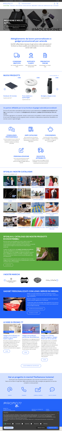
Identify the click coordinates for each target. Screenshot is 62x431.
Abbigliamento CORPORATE (38, 187)
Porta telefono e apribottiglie (27, 96)
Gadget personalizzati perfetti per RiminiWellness (30, 336)
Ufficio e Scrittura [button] (27, 5)
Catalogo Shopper (10, 213)
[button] (58, 413)
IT (56, 1)
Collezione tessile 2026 (52, 187)
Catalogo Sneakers (24, 199)
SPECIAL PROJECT (10, 227)
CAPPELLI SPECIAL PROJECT (24, 227)
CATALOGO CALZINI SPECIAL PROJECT (52, 214)
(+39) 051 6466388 (8, 1)
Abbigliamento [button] (35, 5)
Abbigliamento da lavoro (24, 187)
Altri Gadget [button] (56, 5)
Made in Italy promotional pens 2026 (52, 228)
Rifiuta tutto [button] (41, 427)
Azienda (47, 409)
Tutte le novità (54, 75)
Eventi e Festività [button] (18, 5)
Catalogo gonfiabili (38, 213)
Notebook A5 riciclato (10, 96)
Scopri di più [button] (8, 265)
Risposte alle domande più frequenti (37, 410)
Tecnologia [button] (12, 5)
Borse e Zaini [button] (40, 5)
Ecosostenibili (6, 5)
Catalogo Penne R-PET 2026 (38, 227)
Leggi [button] (6, 351)
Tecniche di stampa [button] (33, 312)
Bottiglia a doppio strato (48, 96)
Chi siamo (20, 1)
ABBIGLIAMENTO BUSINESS (10, 187)
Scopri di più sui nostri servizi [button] (36, 308)
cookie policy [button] (49, 415)
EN (58, 1)
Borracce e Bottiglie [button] (48, 5)
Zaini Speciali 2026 (52, 199)
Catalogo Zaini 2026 (38, 199)
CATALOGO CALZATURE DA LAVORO (10, 200)
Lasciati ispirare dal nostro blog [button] (31, 365)
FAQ (15, 1)
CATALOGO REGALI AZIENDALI (24, 213)
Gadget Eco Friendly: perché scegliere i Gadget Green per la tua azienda (49, 337)
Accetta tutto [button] (53, 427)
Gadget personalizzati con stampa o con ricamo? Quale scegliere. (11, 337)
